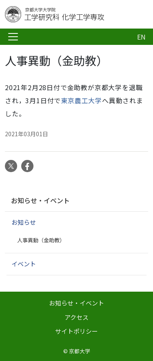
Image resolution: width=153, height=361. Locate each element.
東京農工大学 (81, 100)
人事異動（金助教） (41, 240)
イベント (23, 263)
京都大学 (79, 351)
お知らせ (23, 222)
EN (141, 36)
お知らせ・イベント (40, 200)
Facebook (27, 166)
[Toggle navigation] (13, 37)
